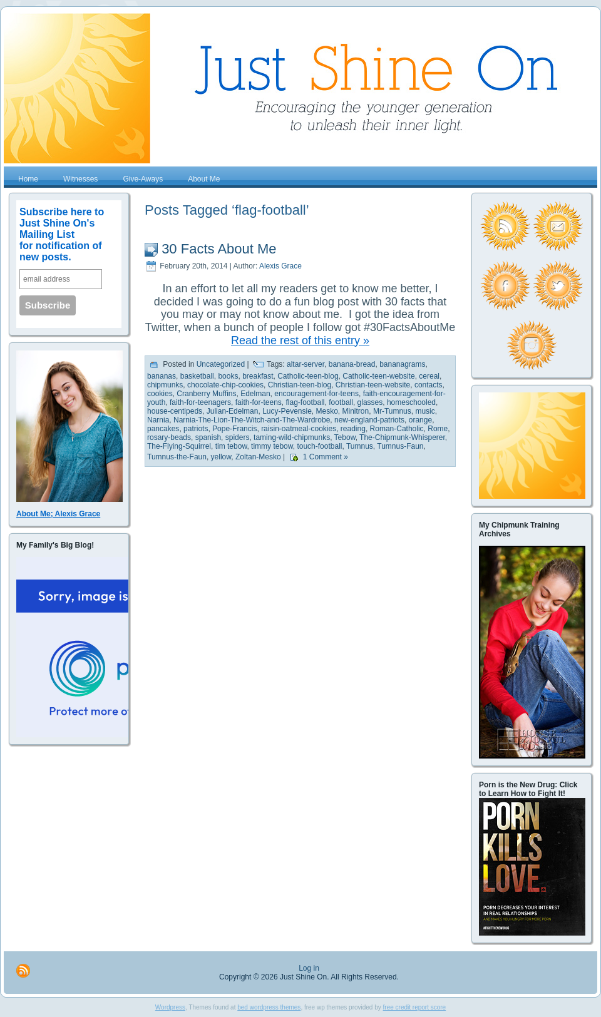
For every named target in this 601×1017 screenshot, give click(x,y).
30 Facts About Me (219, 249)
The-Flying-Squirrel (179, 446)
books (228, 376)
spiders (237, 437)
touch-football (319, 446)
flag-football (304, 402)
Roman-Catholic (397, 428)
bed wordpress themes (268, 1007)
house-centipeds (174, 411)
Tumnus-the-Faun (177, 457)
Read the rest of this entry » (300, 340)
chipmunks (165, 385)
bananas (161, 376)
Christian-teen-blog (299, 385)
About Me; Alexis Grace (58, 513)
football (341, 402)
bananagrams (402, 364)
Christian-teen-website (373, 385)
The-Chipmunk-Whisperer (402, 437)
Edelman (255, 393)
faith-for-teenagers (200, 402)
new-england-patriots (369, 420)
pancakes (163, 428)
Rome (438, 428)
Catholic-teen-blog (307, 376)
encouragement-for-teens (316, 393)
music (424, 411)
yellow (221, 457)
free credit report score (414, 1007)
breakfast (257, 376)
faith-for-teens (258, 402)
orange (420, 420)
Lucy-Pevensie (287, 411)
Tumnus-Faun (400, 446)
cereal (429, 376)
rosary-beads (169, 437)
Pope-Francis (234, 428)
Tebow (345, 437)
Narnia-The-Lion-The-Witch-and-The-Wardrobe (251, 420)
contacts (428, 385)
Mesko (327, 411)
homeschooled (411, 402)
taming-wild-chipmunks (292, 437)
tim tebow (231, 446)
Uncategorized (221, 364)
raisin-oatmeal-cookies (298, 428)
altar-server (305, 364)
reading (353, 428)
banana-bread (352, 364)
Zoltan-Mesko (258, 457)
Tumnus (359, 446)
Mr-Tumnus (392, 411)
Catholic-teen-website (378, 376)
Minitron (355, 411)
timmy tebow (272, 446)
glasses (370, 402)
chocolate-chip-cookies (225, 385)
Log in (309, 968)
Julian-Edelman (233, 411)
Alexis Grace (280, 266)
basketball (197, 376)
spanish (208, 437)
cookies (160, 393)
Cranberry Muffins (206, 393)
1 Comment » (325, 457)
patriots (195, 428)
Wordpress (170, 1007)
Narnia (158, 420)
